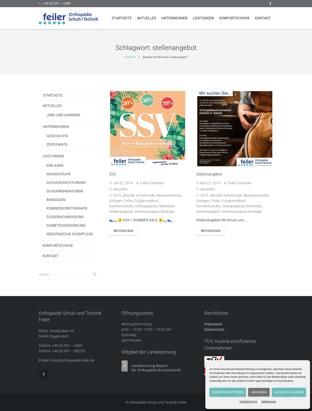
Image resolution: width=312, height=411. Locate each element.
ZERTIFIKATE (57, 144)
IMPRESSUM (268, 401)
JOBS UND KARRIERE (63, 115)
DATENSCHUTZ (248, 401)
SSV (112, 174)
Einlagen (116, 201)
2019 (117, 195)
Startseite (129, 57)
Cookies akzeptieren (228, 392)
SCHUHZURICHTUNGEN (66, 182)
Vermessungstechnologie (154, 211)
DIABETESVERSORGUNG (66, 225)
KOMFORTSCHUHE (58, 245)
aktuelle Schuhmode (139, 195)
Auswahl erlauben (289, 392)
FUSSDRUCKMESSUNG (65, 217)
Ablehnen (259, 392)
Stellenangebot (209, 174)
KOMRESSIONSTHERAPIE (67, 208)
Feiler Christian (152, 183)
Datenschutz (214, 329)
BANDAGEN (56, 200)
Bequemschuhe (169, 195)
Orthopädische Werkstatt (155, 206)
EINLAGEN (55, 165)
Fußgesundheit (146, 201)
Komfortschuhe (121, 206)
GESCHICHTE (57, 136)
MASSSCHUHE (59, 174)
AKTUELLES (52, 106)
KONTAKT (50, 256)
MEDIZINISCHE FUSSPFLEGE (70, 234)
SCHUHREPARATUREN (65, 191)
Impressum (213, 324)
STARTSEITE (53, 95)
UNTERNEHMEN (56, 127)
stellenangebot (121, 211)
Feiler (128, 201)
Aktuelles (120, 189)
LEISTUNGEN (53, 156)
